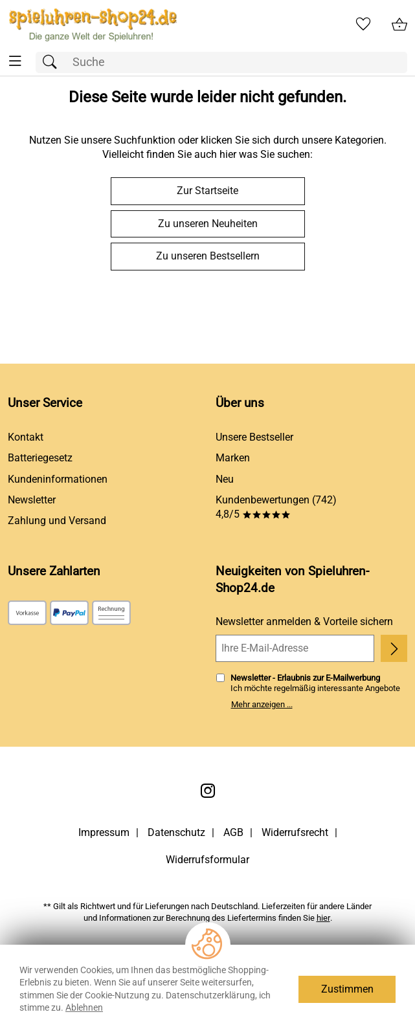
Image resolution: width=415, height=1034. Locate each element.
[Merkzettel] (363, 24)
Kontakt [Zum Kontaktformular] (25, 437)
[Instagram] (208, 791)
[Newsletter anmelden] (394, 648)
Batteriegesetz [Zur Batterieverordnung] (40, 458)
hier (323, 918)
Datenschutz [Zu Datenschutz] (176, 832)
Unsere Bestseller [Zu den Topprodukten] (254, 437)
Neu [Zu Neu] (225, 479)
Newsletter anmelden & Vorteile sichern (304, 621)
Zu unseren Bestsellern (208, 256)
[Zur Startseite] (93, 24)
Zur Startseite (207, 190)
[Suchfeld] (221, 62)
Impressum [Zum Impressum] (103, 832)
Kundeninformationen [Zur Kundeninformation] (57, 479)
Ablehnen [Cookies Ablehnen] (84, 1007)
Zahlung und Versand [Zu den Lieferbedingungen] (57, 520)
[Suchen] (53, 62)
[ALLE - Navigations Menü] (15, 61)
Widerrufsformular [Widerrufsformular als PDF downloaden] (207, 859)
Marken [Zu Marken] (233, 458)
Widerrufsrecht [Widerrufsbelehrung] (295, 832)
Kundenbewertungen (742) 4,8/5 (276, 507)
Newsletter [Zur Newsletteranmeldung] (32, 500)
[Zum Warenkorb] (399, 24)
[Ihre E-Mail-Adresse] (295, 648)
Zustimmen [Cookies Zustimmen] (347, 989)
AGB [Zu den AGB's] (233, 832)
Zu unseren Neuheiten (208, 223)
